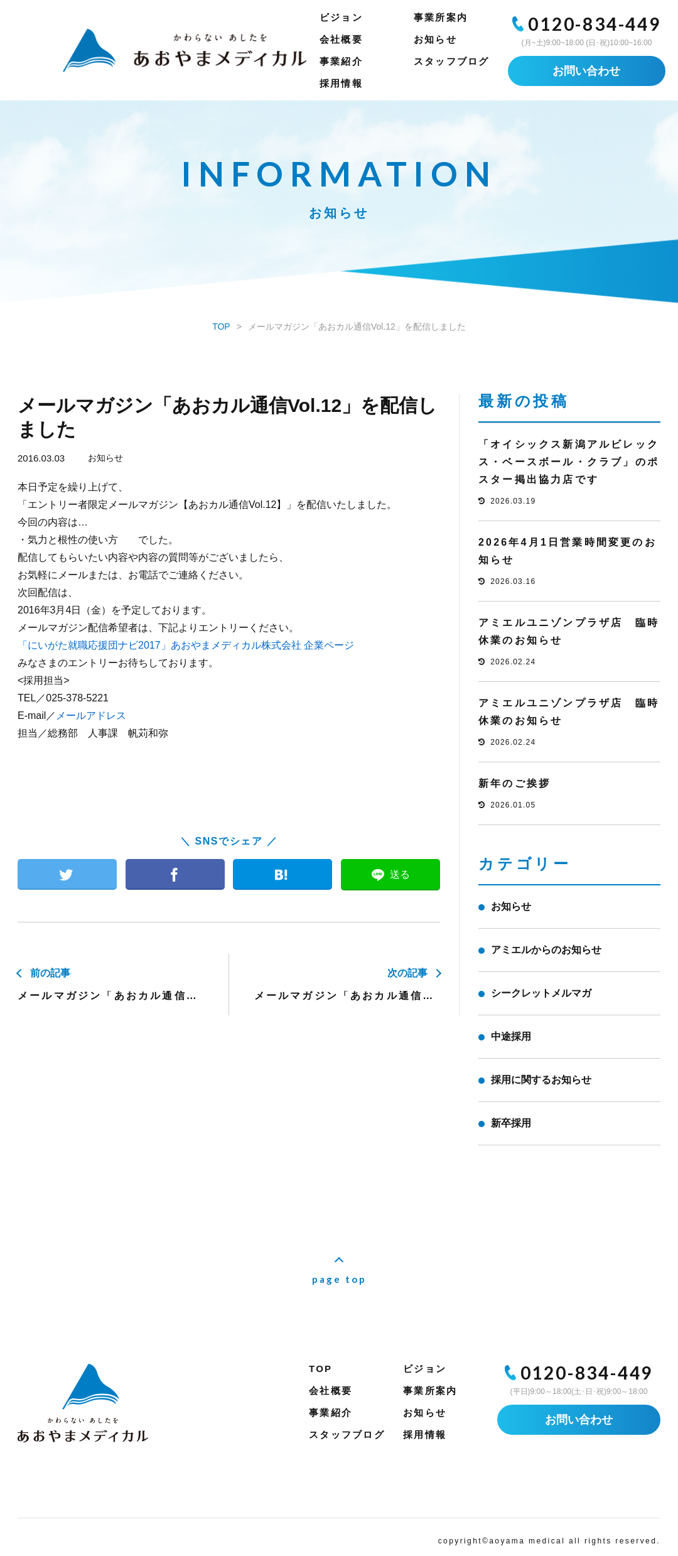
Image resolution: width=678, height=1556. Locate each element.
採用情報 (341, 83)
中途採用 (511, 1036)
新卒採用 (511, 1123)
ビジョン (341, 17)
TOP (320, 1368)
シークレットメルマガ (541, 993)
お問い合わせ (586, 71)
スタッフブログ (452, 61)
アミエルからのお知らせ (546, 949)
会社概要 (341, 39)
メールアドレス (91, 715)
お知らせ (435, 39)
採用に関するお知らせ (541, 1079)
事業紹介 (341, 61)
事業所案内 (441, 17)
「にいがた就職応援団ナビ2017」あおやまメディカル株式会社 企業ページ (186, 645)
